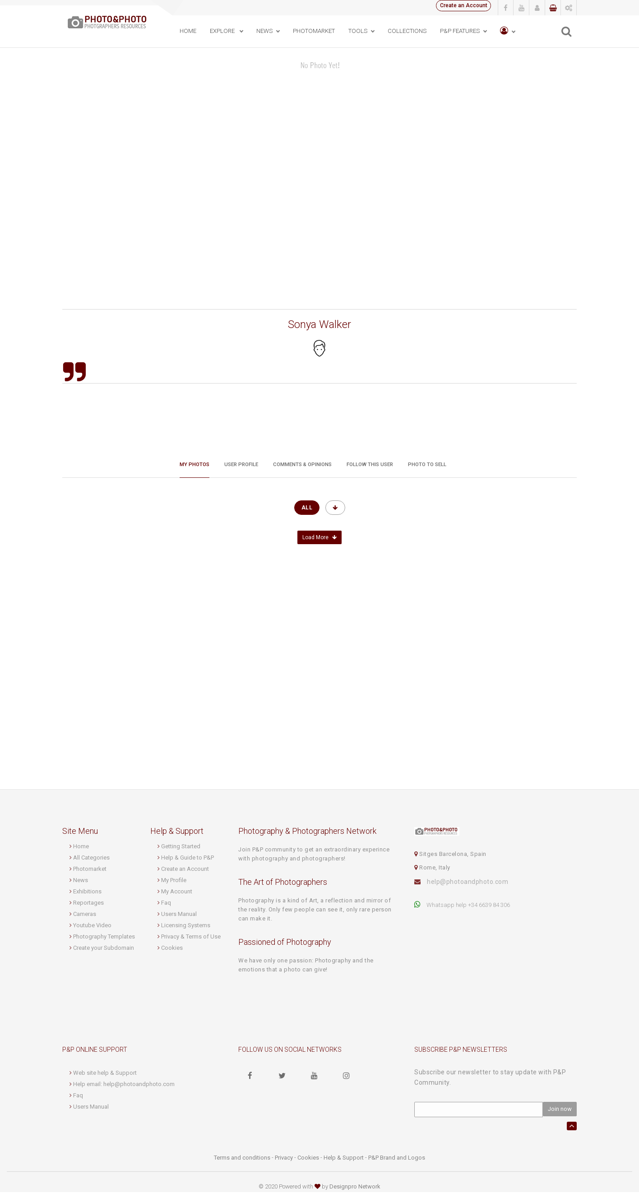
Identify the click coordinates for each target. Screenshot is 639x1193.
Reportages (88, 904)
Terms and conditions (242, 1158)
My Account (176, 892)
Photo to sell (427, 461)
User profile (241, 461)
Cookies (172, 949)
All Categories (91, 858)
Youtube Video (92, 926)
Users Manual (179, 915)
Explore (221, 31)
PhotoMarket (312, 31)
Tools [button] (356, 31)
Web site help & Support (105, 1073)
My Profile (173, 881)
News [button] (263, 31)
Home (186, 31)
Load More (319, 539)
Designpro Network (354, 1187)
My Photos (194, 461)
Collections (405, 31)
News (80, 881)
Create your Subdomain (103, 949)
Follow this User (370, 461)
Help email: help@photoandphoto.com (124, 1085)
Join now (560, 1110)
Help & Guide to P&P (187, 858)
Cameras (84, 915)
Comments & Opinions (302, 461)
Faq (166, 904)
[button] (506, 31)
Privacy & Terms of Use (191, 937)
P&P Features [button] (458, 31)
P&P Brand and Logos (396, 1158)
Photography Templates (104, 937)
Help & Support (344, 1158)
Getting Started (180, 847)
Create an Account (460, 7)
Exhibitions (87, 892)
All (307, 509)
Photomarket (89, 870)
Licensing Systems (185, 926)
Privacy (284, 1158)
